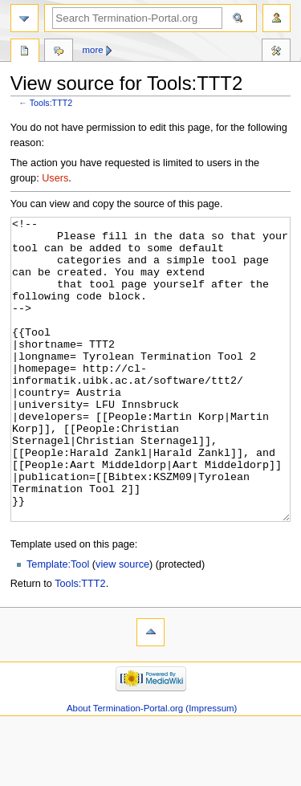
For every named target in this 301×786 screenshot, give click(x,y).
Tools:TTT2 (51, 103)
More (93, 50)
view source (122, 624)
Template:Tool (57, 624)
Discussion (58, 52)
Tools (25, 52)
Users (55, 178)
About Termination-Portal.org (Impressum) (152, 768)
